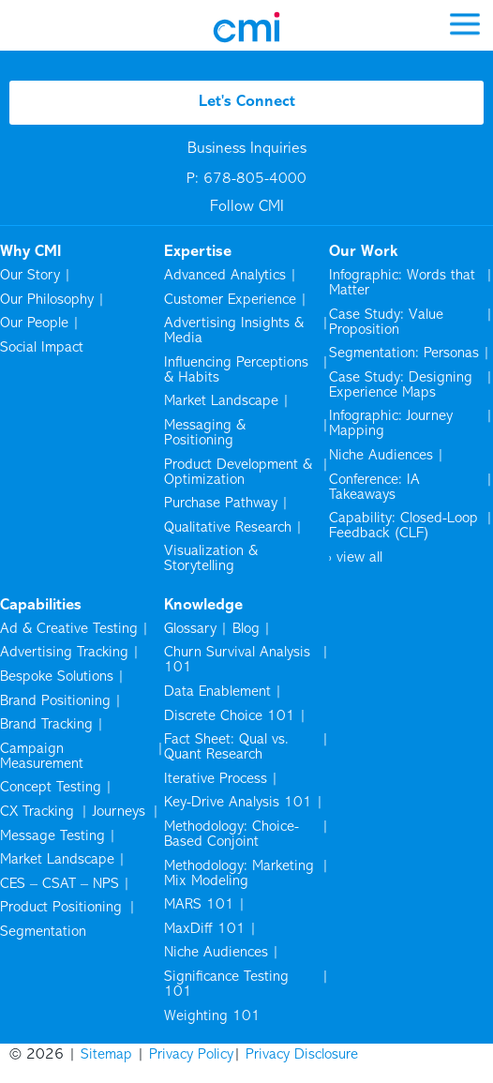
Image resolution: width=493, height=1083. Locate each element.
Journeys (120, 812)
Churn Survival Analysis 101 (237, 660)
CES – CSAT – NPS (59, 884)
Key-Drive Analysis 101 (238, 802)
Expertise (198, 252)
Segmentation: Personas (404, 353)
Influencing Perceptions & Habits (236, 370)
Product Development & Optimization (238, 473)
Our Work (363, 252)
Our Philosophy (47, 300)
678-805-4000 (254, 179)
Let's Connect (247, 102)
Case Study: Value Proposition (386, 322)
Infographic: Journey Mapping (391, 424)
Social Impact (41, 347)
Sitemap (106, 1054)
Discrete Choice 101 (229, 716)
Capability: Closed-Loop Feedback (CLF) (403, 526)
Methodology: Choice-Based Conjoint (231, 834)
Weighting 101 (212, 1016)
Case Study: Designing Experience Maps (400, 385)
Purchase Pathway (220, 503)
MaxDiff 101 (205, 929)
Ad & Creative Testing (69, 629)
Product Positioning (62, 907)
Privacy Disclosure (302, 1054)
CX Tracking (38, 812)
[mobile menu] (465, 23)
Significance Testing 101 (226, 984)
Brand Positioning (55, 701)
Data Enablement (217, 692)
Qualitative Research (227, 527)
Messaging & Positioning (205, 433)
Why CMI (30, 252)
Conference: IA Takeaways (374, 488)
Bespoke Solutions (56, 677)
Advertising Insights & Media (234, 331)
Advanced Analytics (225, 275)
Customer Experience (230, 300)
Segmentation (43, 932)
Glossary (190, 629)
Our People (34, 323)
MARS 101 (199, 904)
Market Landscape (221, 401)
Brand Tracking (46, 724)
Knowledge (203, 605)
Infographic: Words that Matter (402, 283)
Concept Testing (50, 787)
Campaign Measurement (43, 757)
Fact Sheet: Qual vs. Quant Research (226, 747)
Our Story (30, 275)
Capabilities (41, 605)
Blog (246, 629)
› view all (355, 557)
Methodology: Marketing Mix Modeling (239, 874)
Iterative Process (215, 779)
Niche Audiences (381, 455)
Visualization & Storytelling (211, 559)
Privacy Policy (191, 1054)
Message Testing (52, 836)
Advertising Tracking (64, 652)
